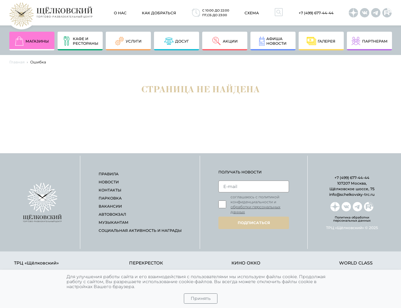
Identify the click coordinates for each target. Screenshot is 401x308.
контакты (110, 190)
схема (252, 13)
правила (109, 174)
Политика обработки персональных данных (352, 219)
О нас (120, 13)
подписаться (254, 222)
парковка (110, 198)
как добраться (159, 13)
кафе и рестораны (80, 41)
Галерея (321, 41)
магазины (32, 41)
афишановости (273, 41)
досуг (176, 41)
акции (225, 41)
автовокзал (112, 214)
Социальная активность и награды (140, 230)
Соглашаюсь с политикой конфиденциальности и (255, 204)
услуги (128, 41)
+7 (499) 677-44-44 (316, 13)
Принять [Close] (201, 298)
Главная (17, 62)
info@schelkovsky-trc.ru (352, 194)
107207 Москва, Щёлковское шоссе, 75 (352, 186)
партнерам (369, 41)
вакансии (110, 206)
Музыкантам (113, 222)
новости (109, 182)
